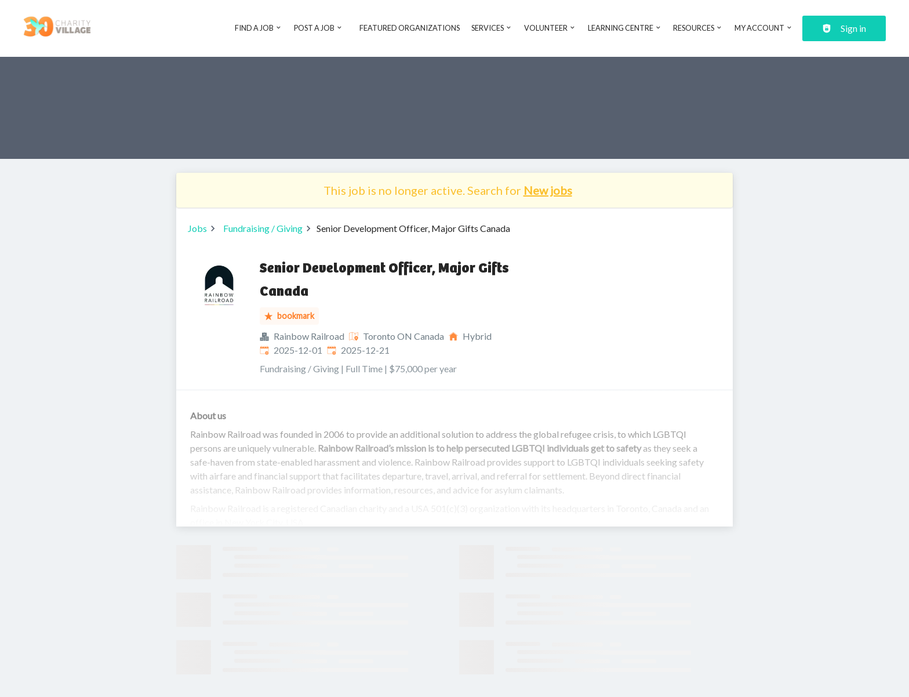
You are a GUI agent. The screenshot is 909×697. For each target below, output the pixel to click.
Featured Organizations (409, 27)
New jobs (547, 190)
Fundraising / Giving (263, 228)
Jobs (197, 228)
